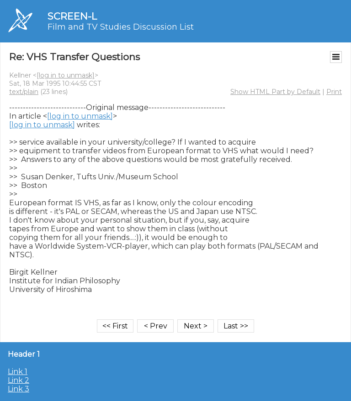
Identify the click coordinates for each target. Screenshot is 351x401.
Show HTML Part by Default (275, 92)
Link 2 (18, 380)
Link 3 (18, 389)
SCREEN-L (72, 16)
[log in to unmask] (66, 75)
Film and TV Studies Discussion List (121, 27)
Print (334, 92)
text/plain (23, 92)
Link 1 (17, 371)
